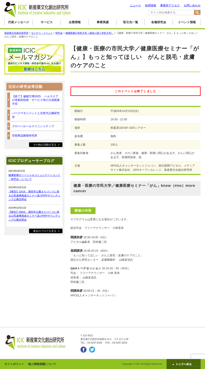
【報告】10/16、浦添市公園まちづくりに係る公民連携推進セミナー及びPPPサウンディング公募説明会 (34, 195)
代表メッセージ (18, 22)
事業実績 (103, 22)
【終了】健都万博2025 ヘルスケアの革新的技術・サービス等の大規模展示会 (36, 100)
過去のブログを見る (44, 230)
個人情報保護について (42, 364)
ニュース (135, 5)
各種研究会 (158, 22)
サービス (47, 22)
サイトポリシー (14, 364)
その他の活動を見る (44, 144)
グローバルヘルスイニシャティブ (33, 126)
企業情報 (75, 22)
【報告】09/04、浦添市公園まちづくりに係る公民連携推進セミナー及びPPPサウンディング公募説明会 (34, 215)
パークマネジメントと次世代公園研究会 (36, 115)
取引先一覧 (130, 22)
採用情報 (150, 5)
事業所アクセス (170, 5)
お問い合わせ (192, 5)
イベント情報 (187, 22)
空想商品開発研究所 (24, 135)
